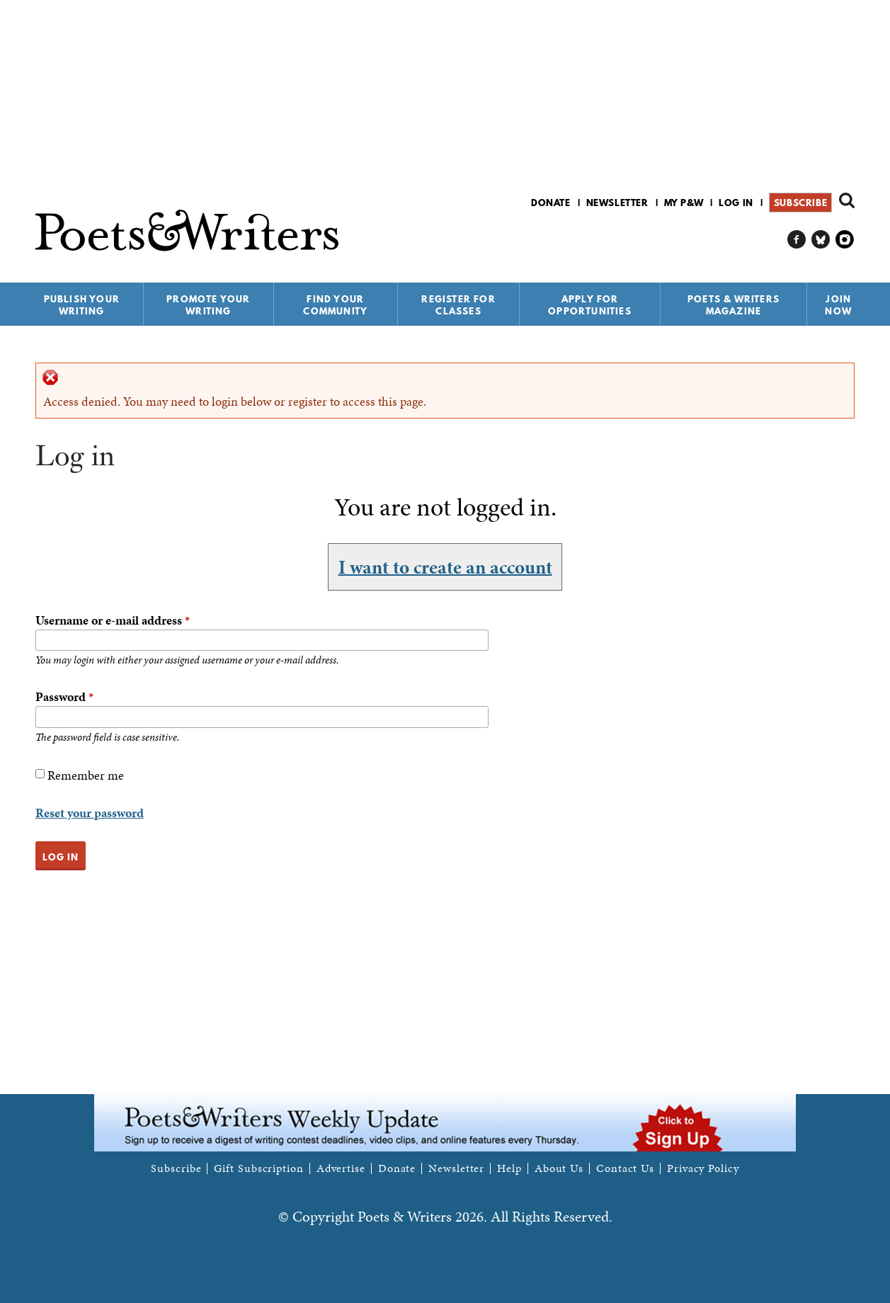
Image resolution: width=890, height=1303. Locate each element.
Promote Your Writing (208, 304)
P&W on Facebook (796, 239)
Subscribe (800, 202)
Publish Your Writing (82, 304)
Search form (847, 200)
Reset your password (89, 812)
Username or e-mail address (112, 620)
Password (64, 696)
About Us (559, 1168)
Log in (736, 202)
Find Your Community (335, 304)
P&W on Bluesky (821, 239)
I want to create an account (445, 566)
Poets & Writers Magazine (734, 304)
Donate (551, 202)
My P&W (684, 202)
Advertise (340, 1168)
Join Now (838, 304)
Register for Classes (458, 304)
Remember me (85, 775)
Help (509, 1168)
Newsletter (617, 202)
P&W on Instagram (845, 239)
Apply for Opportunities (590, 304)
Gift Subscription (258, 1168)
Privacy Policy (703, 1168)
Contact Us (625, 1168)
